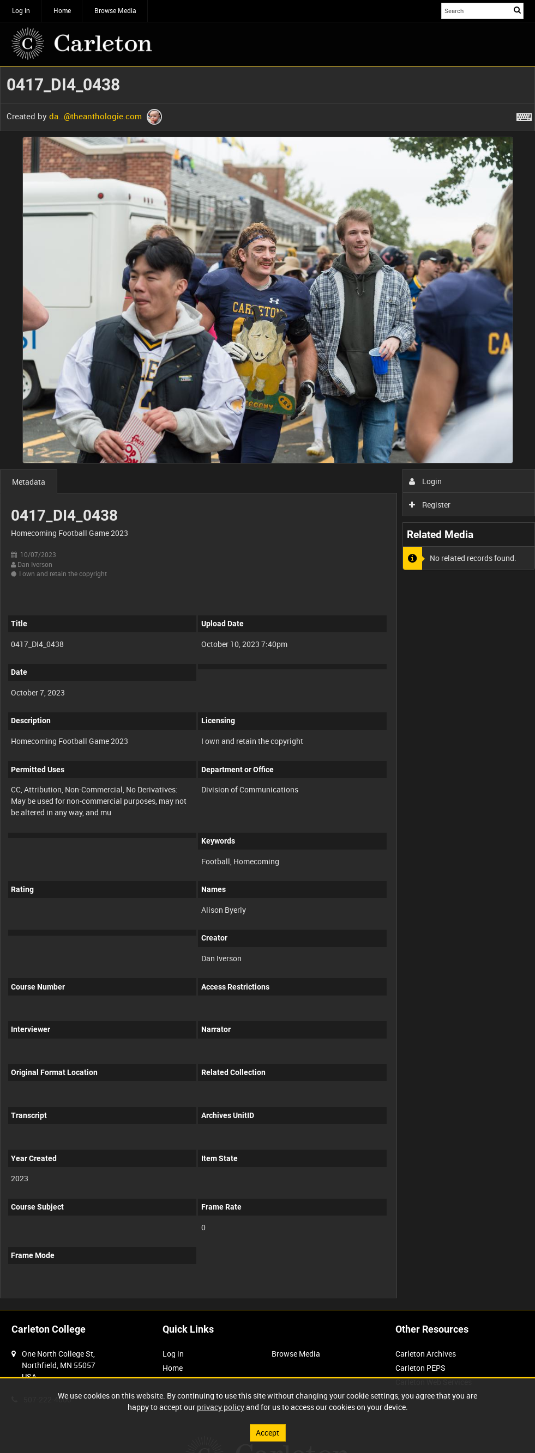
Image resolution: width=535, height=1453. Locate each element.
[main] (267, 688)
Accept (267, 1432)
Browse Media (115, 10)
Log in (21, 10)
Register (430, 504)
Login (425, 481)
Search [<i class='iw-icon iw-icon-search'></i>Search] (517, 10)
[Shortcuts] (524, 114)
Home (62, 10)
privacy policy (220, 1407)
